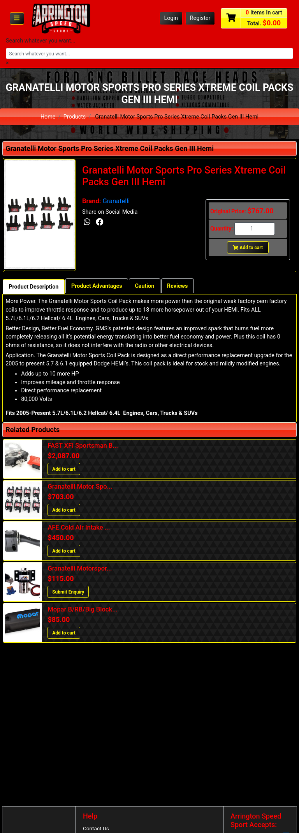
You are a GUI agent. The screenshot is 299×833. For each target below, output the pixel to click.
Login (171, 18)
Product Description (34, 287)
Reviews (178, 286)
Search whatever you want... (41, 40)
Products (74, 116)
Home (48, 116)
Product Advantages (97, 286)
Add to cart (248, 247)
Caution (145, 286)
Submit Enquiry (68, 592)
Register (200, 18)
